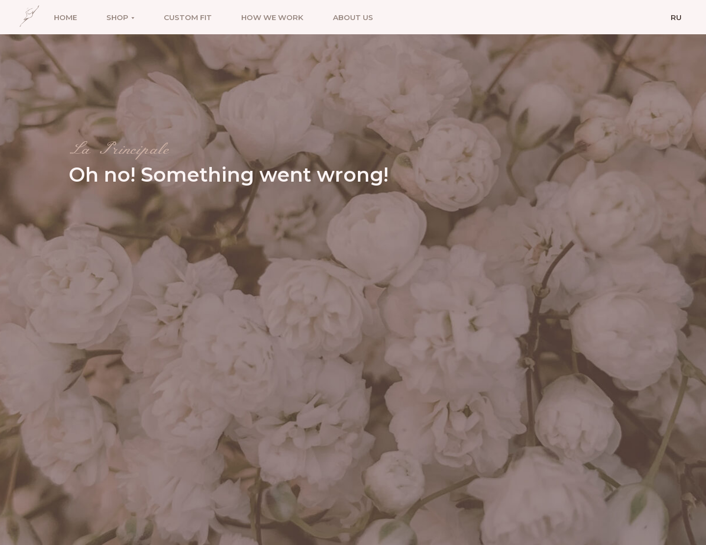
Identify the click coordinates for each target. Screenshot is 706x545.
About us (353, 17)
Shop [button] (117, 17)
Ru (676, 17)
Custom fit (188, 17)
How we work (272, 17)
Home (65, 17)
